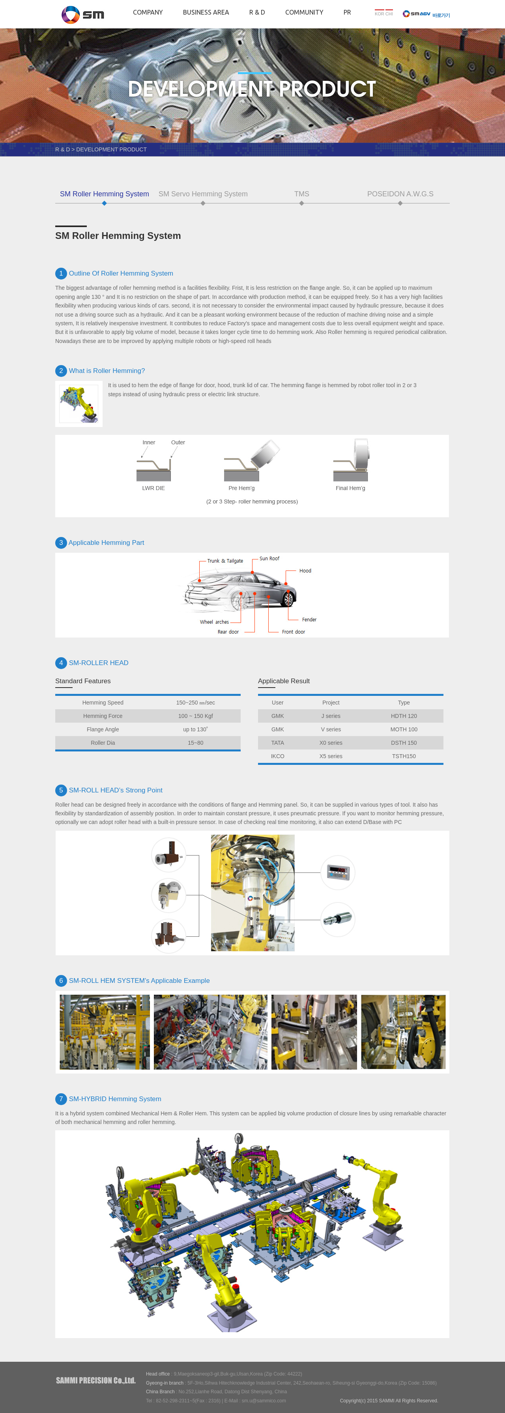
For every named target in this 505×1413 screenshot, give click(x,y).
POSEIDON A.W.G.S (400, 194)
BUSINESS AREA (206, 12)
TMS (301, 194)
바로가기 (426, 15)
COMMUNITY (304, 12)
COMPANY (148, 12)
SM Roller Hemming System (104, 194)
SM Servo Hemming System (203, 194)
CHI (389, 13)
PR (347, 12)
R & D (257, 12)
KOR (379, 13)
